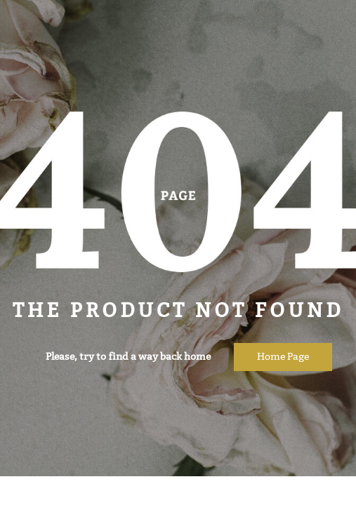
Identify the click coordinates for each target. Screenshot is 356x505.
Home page (283, 357)
